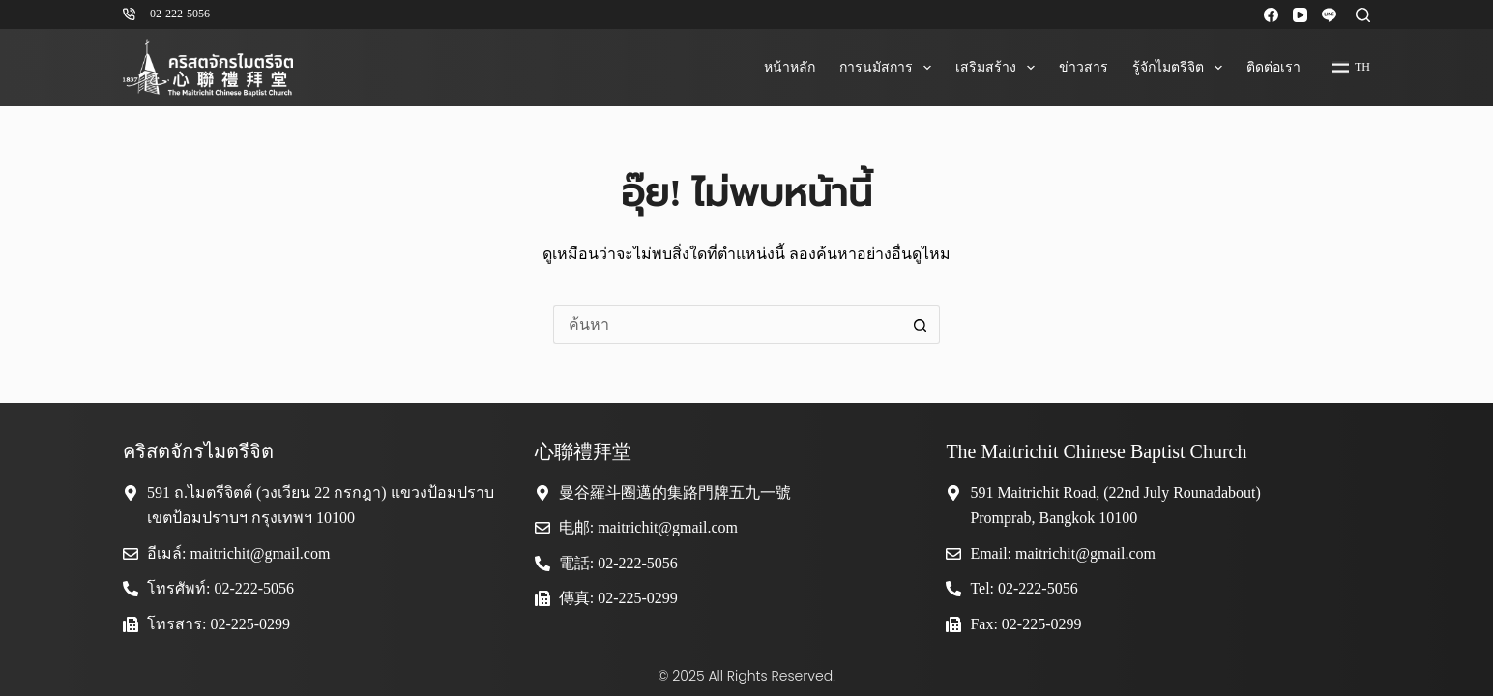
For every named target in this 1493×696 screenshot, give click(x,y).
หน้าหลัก (789, 67)
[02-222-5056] (129, 14)
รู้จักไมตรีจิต (1181, 67)
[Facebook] (1271, 15)
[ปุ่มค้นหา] (920, 324)
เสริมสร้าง (998, 67)
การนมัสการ (889, 67)
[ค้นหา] (1363, 15)
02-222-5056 (180, 13)
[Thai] (1351, 67)
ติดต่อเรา (1273, 67)
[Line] (1329, 15)
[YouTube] (1300, 15)
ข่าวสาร (1083, 67)
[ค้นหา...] (727, 324)
